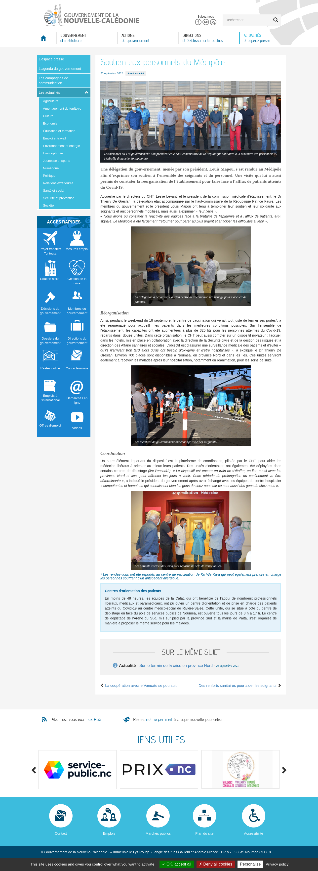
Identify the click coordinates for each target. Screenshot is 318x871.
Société (48, 205)
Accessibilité (253, 833)
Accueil (46, 39)
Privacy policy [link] (277, 864)
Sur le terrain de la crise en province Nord (176, 665)
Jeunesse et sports (56, 161)
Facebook (198, 22)
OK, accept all (176, 864)
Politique (49, 175)
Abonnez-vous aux (76, 719)
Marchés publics (158, 833)
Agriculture (50, 101)
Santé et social (53, 190)
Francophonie (53, 153)
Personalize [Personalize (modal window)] (250, 864)
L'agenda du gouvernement (60, 69)
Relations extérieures (58, 183)
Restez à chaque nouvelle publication (178, 719)
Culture (48, 116)
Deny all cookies (215, 864)
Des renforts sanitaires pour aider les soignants (240, 685)
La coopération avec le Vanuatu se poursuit (138, 685)
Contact (61, 833)
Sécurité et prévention (58, 198)
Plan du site (204, 833)
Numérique (51, 168)
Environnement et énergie (61, 146)
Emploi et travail (54, 138)
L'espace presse (51, 59)
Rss (213, 22)
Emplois (109, 833)
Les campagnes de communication (53, 80)
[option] (77, 769)
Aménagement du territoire (62, 108)
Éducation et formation (59, 131)
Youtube (205, 22)
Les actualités (49, 92)
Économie (50, 123)
